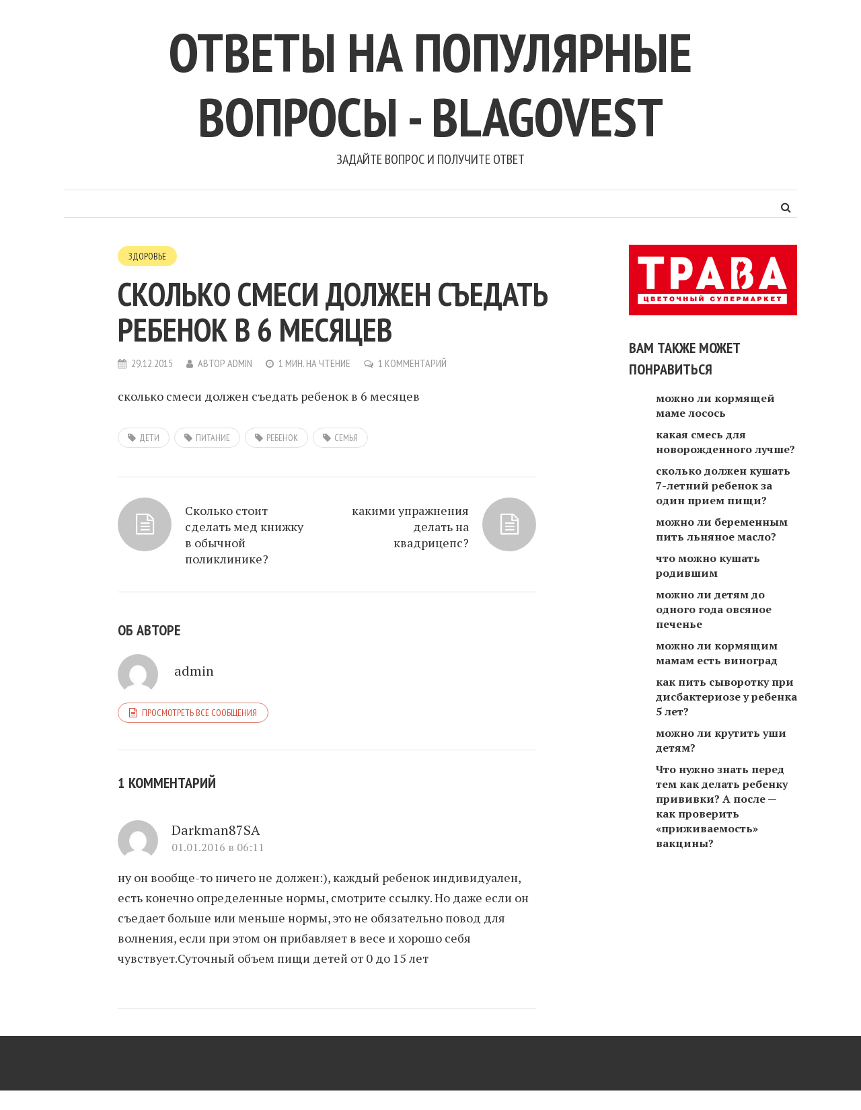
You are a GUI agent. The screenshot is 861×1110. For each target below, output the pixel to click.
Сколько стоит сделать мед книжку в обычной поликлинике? (244, 534)
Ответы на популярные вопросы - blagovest (430, 84)
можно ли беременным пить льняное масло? (722, 529)
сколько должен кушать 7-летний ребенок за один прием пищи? (723, 485)
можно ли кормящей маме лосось (715, 405)
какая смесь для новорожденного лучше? (725, 442)
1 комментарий (412, 363)
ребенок (282, 438)
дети (149, 438)
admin (239, 363)
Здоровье (147, 256)
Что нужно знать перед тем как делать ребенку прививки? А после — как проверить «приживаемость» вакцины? (722, 806)
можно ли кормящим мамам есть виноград (717, 653)
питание (213, 438)
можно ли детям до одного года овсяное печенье (714, 609)
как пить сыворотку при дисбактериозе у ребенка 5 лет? (726, 696)
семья (346, 438)
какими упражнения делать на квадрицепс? (410, 526)
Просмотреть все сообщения (199, 713)
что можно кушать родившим (708, 565)
